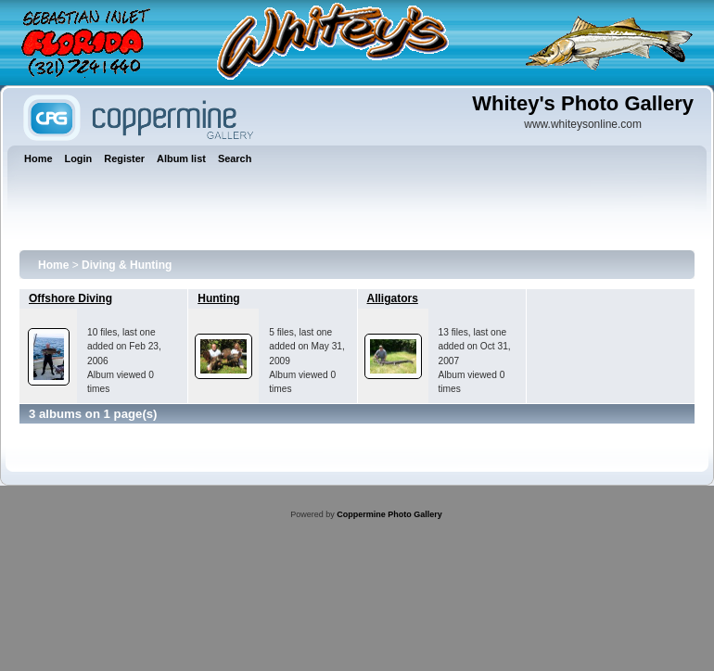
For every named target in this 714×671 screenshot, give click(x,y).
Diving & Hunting (127, 265)
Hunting (218, 298)
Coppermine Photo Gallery (389, 514)
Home (53, 265)
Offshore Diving (70, 298)
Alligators (392, 298)
